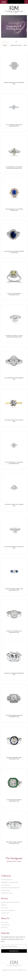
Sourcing (3, 905)
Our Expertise (5, 924)
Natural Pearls (5, 890)
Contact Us (4, 927)
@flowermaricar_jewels (14, 861)
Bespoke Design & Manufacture (10, 902)
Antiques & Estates (15, 43)
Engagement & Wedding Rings (9, 882)
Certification (5, 912)
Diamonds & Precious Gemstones (10, 887)
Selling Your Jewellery (8, 910)
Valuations (4, 907)
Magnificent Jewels (7, 892)
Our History (4, 922)
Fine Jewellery (5, 885)
